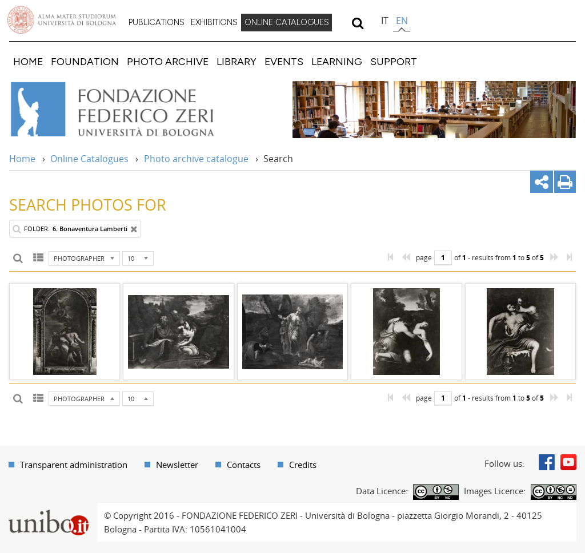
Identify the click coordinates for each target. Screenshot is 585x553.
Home (22, 158)
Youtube (568, 462)
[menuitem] (156, 23)
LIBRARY (237, 61)
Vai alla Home (127, 109)
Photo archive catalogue (196, 158)
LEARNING (336, 61)
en (402, 20)
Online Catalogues (89, 158)
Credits (302, 464)
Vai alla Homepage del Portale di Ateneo (62, 20)
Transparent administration (73, 464)
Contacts (244, 464)
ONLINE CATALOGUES (287, 22)
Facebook (547, 462)
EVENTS (284, 61)
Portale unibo (48, 509)
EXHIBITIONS (214, 22)
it (384, 20)
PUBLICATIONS (157, 22)
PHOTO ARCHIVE (168, 61)
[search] (357, 23)
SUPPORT (393, 61)
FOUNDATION (85, 61)
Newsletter (177, 464)
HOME (28, 61)
